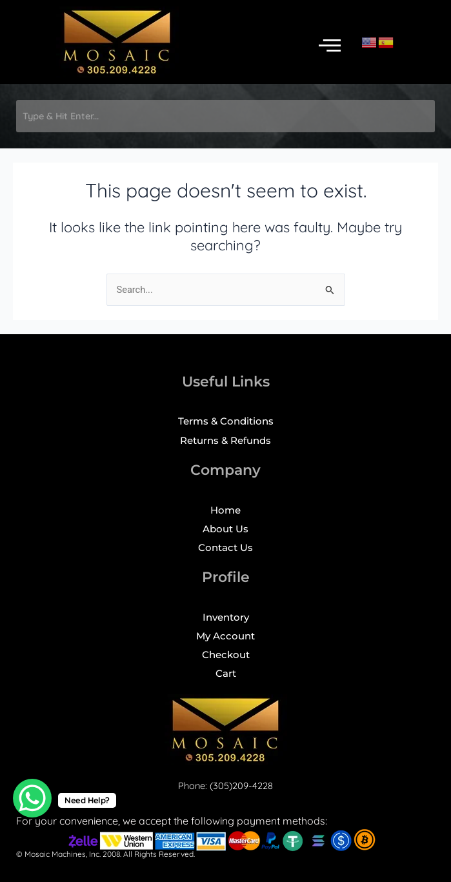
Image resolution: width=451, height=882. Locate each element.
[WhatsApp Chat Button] (32, 798)
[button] (329, 45)
